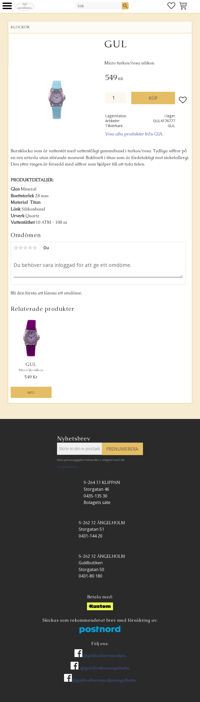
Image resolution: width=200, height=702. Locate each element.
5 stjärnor (34, 247)
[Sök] (125, 5)
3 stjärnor (25, 247)
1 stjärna (16, 247)
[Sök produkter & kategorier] (99, 5)
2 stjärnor (20, 247)
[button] (7, 5)
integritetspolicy (67, 466)
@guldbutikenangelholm (104, 668)
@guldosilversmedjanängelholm (104, 680)
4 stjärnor (30, 247)
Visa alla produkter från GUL (134, 134)
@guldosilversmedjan (104, 655)
